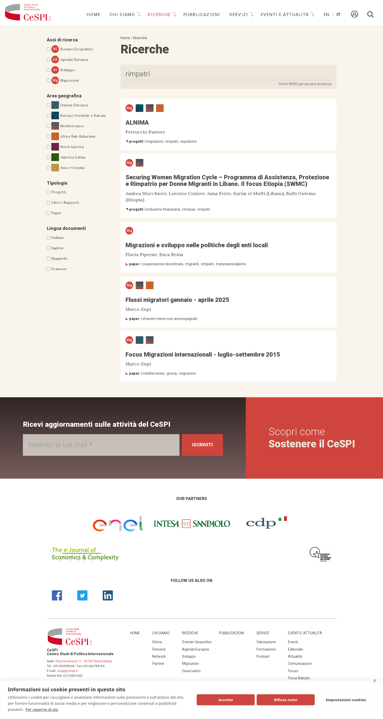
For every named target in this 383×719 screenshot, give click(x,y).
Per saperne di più (42, 709)
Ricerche (160, 14)
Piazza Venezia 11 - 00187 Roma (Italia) (83, 661)
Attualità (295, 656)
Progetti (58, 192)
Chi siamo (123, 14)
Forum (293, 671)
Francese (59, 269)
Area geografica (64, 95)
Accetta (226, 699)
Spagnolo (59, 258)
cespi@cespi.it (67, 671)
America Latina (68, 157)
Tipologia (57, 183)
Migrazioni (65, 80)
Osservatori (191, 671)
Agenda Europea (69, 59)
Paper (56, 213)
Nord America (67, 147)
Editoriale (295, 649)
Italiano (57, 237)
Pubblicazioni (201, 14)
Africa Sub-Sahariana (73, 136)
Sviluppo (63, 70)
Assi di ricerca (62, 39)
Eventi (293, 642)
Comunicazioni (300, 664)
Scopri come (312, 438)
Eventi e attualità (286, 14)
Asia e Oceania (67, 167)
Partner (158, 664)
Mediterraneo (67, 126)
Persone (159, 649)
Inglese (57, 248)
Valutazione (266, 642)
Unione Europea (69, 105)
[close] (374, 680)
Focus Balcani (299, 678)
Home (93, 14)
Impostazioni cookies (346, 699)
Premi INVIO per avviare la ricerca (305, 84)
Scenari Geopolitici (72, 49)
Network (159, 656)
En (326, 14)
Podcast (263, 656)
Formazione (266, 649)
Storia (157, 642)
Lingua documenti (66, 228)
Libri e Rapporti (65, 202)
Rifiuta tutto (285, 699)
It (338, 14)
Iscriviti (202, 444)
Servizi (239, 14)
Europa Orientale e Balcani (78, 115)
